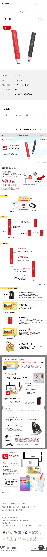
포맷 (34, 129)
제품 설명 (17, 129)
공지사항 (19, 510)
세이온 (3, 548)
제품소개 (23, 11)
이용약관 (12, 503)
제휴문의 (5, 503)
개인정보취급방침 (22, 503)
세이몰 (8, 548)
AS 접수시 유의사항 (8, 510)
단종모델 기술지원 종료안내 (11, 507)
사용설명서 (27, 129)
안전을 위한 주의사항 (28, 507)
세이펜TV (14, 548)
